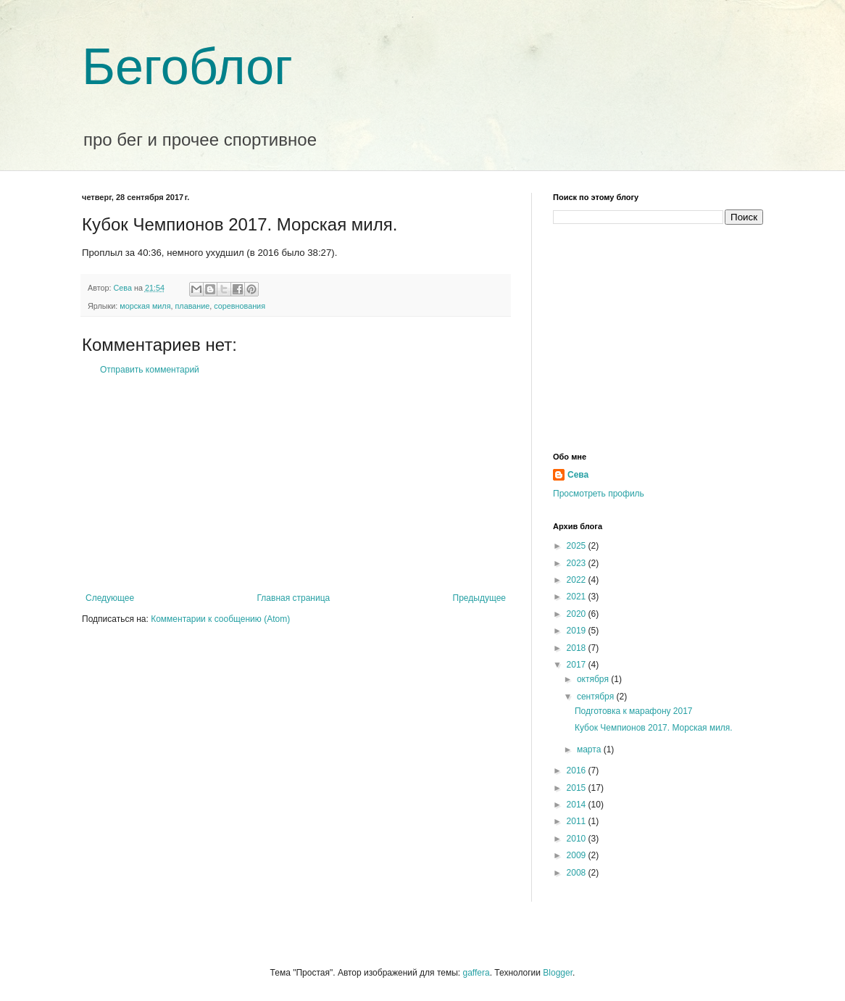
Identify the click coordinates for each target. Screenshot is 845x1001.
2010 (577, 839)
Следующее (110, 598)
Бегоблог (187, 66)
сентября (597, 696)
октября (594, 679)
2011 (577, 821)
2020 (577, 614)
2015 (577, 788)
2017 (577, 665)
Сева (577, 475)
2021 (577, 596)
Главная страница (293, 598)
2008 (577, 873)
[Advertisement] (295, 484)
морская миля (145, 306)
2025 (577, 546)
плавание (192, 306)
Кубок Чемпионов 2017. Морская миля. (654, 728)
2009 (577, 855)
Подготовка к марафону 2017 (634, 711)
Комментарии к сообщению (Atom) (220, 619)
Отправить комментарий (149, 370)
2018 (577, 648)
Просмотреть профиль (598, 494)
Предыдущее (479, 598)
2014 (577, 804)
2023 (577, 563)
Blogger (558, 973)
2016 (577, 770)
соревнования (239, 306)
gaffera (475, 973)
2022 (577, 580)
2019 (577, 631)
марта (590, 749)
